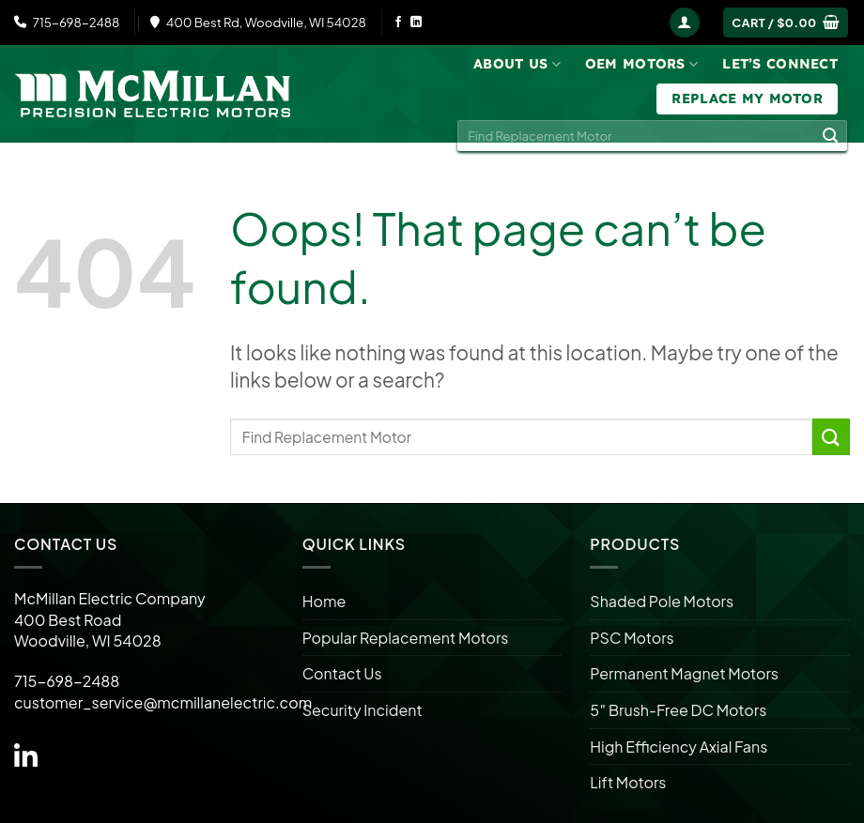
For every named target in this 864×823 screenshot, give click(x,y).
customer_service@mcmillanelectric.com (163, 702)
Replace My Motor (747, 98)
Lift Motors (628, 782)
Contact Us (342, 673)
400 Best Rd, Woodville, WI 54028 (258, 22)
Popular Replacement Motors (405, 638)
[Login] (685, 23)
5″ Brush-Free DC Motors (678, 710)
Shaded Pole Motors (661, 601)
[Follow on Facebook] (398, 22)
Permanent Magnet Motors (684, 673)
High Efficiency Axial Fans (678, 746)
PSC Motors (631, 638)
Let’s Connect (780, 63)
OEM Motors (641, 64)
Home (324, 601)
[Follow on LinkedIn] (416, 22)
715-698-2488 (66, 22)
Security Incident (362, 710)
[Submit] (830, 136)
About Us (517, 64)
